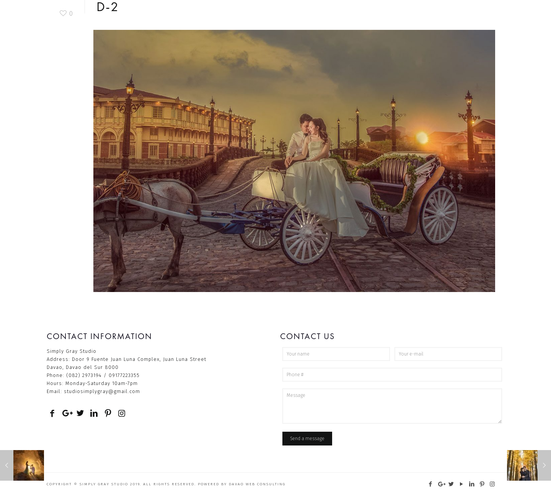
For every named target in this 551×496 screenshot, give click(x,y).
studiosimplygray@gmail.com (102, 391)
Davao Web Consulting (257, 484)
